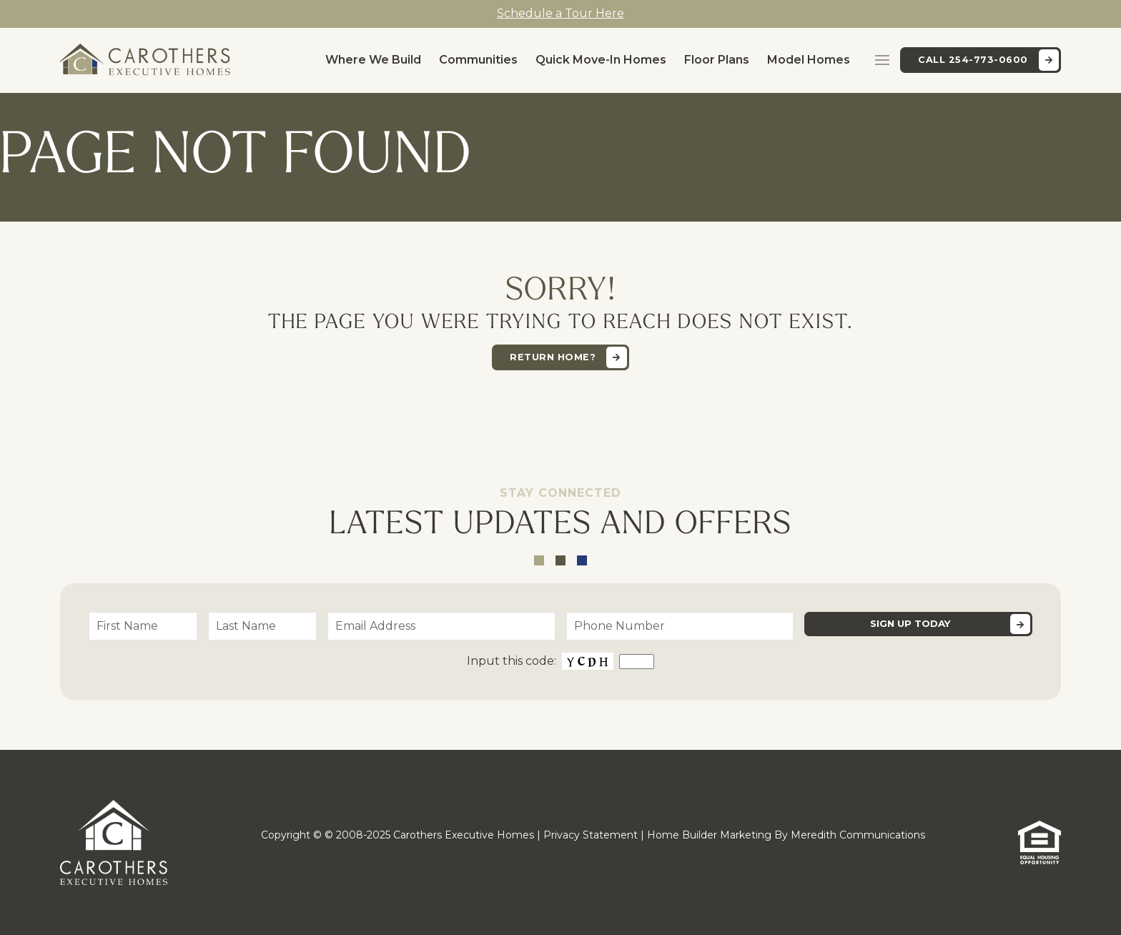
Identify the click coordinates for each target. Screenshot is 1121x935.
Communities (478, 59)
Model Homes (808, 59)
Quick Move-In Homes (600, 59)
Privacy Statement (590, 834)
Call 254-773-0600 (973, 59)
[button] (882, 60)
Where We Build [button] (373, 59)
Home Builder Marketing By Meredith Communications (786, 834)
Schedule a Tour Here (560, 13)
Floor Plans (716, 59)
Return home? (553, 357)
